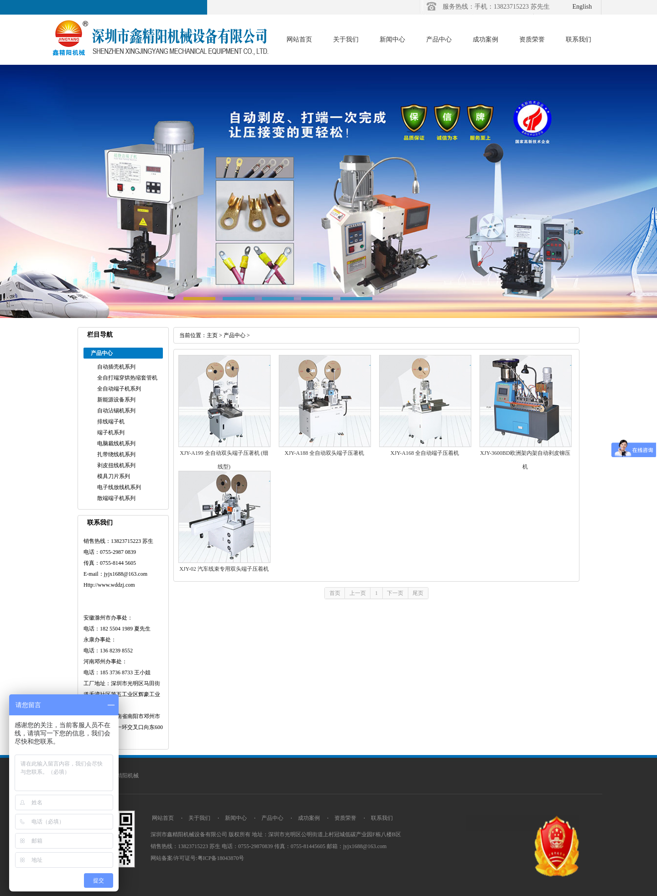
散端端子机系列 (116, 498)
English (582, 6)
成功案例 (485, 39)
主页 (212, 335)
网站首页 (299, 39)
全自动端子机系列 (119, 388)
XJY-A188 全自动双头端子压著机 (324, 453)
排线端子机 (111, 421)
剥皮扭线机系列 (116, 465)
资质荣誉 (532, 39)
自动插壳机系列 (116, 367)
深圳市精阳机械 (119, 775)
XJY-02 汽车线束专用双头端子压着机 (224, 569)
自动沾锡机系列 (116, 410)
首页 (334, 593)
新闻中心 (392, 39)
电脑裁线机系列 (116, 443)
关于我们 (346, 39)
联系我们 (578, 39)
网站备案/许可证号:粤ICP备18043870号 (197, 858)
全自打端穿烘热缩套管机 (127, 378)
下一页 (395, 593)
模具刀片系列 (113, 476)
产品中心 (439, 39)
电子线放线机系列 (119, 487)
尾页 (417, 593)
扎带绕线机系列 (116, 454)
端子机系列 (111, 432)
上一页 (357, 593)
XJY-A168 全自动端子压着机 (425, 453)
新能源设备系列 (116, 399)
